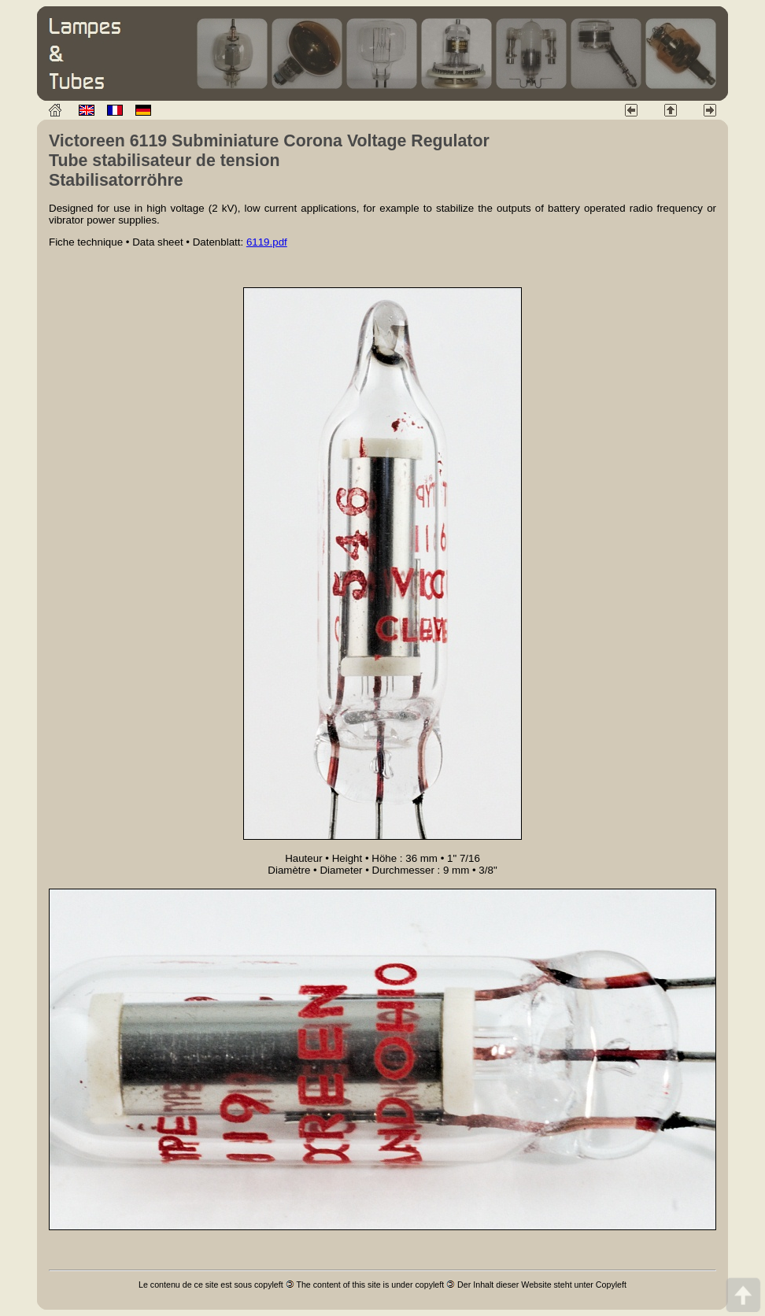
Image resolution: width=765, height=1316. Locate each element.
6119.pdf (266, 242)
